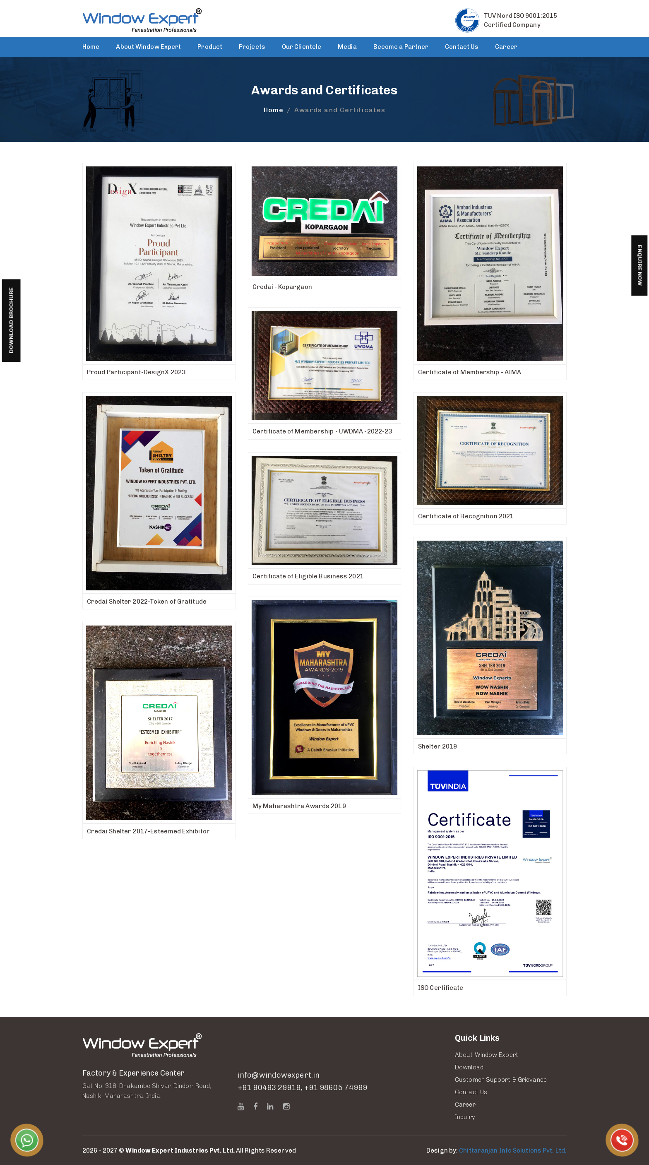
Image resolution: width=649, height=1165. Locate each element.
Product (209, 47)
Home (90, 47)
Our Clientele (301, 47)
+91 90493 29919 (269, 1088)
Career (506, 47)
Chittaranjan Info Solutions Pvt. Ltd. (513, 1150)
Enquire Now (639, 265)
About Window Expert (148, 47)
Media (347, 47)
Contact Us (461, 47)
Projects (252, 47)
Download (469, 1067)
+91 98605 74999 (336, 1088)
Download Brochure (10, 321)
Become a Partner (401, 47)
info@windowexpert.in (279, 1075)
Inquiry (465, 1117)
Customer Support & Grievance (501, 1079)
